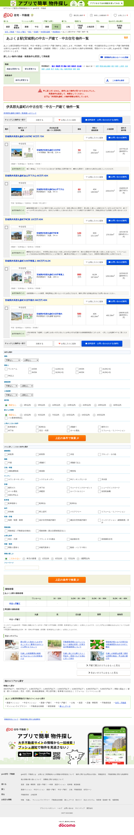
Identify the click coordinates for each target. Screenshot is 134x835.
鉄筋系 (11, 454)
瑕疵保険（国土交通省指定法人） (53, 531)
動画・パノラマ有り (78, 547)
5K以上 (11, 376)
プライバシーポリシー (48, 808)
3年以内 (27, 405)
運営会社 (89, 808)
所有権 (11, 512)
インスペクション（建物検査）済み (115, 521)
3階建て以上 (75, 463)
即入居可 (43, 512)
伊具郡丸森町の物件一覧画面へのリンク (20, 113)
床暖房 (42, 491)
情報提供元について (11, 719)
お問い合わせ (68, 808)
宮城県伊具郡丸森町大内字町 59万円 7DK (24, 136)
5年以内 (41, 405)
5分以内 (41, 415)
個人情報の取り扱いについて (31, 779)
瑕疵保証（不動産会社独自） (20, 531)
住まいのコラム (89, 800)
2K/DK (81, 369)
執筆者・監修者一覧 (103, 800)
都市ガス (105, 427)
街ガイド (79, 800)
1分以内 (27, 415)
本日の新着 (31, 558)
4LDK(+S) (107, 372)
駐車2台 (42, 427)
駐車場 (70, 784)
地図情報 (115, 800)
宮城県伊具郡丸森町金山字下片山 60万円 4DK (26, 176)
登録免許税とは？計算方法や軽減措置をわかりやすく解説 (117, 644)
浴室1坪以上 (13, 495)
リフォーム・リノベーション (113, 430)
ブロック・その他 (108, 454)
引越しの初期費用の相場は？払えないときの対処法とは (31, 655)
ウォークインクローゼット (81, 488)
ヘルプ (59, 808)
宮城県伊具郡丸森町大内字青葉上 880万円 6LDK (28, 261)
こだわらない (15, 558)
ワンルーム (12, 369)
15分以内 (86, 415)
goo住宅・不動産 (8, 774)
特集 (22, 800)
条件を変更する (21, 80)
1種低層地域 (13, 471)
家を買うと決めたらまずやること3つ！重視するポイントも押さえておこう (31, 644)
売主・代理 (43, 430)
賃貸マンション (60, 784)
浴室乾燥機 (106, 491)
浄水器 (104, 479)
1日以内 (45, 558)
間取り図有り (13, 547)
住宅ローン (87, 790)
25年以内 (102, 405)
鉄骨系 (42, 454)
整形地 (73, 471)
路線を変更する (13, 69)
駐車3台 (73, 503)
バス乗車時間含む (15, 418)
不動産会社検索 (57, 800)
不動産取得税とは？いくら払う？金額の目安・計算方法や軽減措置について (74, 644)
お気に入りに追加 (67, 120)
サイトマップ (80, 808)
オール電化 (74, 430)
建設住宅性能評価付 (78, 520)
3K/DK (34, 372)
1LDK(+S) (59, 369)
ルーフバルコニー (77, 491)
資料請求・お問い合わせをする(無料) (101, 120)
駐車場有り (12, 427)
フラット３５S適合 (47, 539)
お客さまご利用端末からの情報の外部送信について (56, 774)
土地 (70, 790)
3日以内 (58, 558)
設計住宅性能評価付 (47, 520)
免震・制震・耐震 (15, 520)
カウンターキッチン (16, 479)
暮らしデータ (65, 706)
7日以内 (71, 558)
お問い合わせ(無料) (118, 137)
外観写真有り (44, 547)
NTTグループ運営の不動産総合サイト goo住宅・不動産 (25, 8)
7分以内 (55, 415)
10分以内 (70, 415)
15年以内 (71, 405)
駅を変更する (30, 69)
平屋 (10, 463)
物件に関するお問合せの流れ (86, 774)
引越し (28, 800)
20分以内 (101, 415)
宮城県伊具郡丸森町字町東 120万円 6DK (24, 219)
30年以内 (117, 405)
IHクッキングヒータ (78, 479)
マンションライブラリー (41, 800)
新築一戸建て (51, 790)
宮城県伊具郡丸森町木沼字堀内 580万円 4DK (26, 300)
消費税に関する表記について (53, 779)
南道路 (42, 471)
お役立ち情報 (6, 800)
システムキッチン (46, 479)
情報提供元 (102, 774)
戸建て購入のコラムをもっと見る (104, 665)
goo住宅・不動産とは (28, 774)
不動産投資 (78, 790)
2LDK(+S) (107, 369)
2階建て (73, 427)
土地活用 (34, 795)
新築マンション (26, 790)
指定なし (13, 405)
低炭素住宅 (74, 539)
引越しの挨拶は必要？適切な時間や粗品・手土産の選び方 (117, 655)
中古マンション (39, 790)
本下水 (11, 430)
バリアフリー (75, 512)
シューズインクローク (110, 488)
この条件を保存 (118, 80)
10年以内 (56, 405)
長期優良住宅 (106, 539)
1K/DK (34, 369)
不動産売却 (25, 795)
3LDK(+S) (59, 372)
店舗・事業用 (30, 784)
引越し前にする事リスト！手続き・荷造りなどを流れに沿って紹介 (74, 655)
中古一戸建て (62, 790)
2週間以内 (85, 558)
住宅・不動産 (120, 703)
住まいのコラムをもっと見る (104, 673)
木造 (72, 454)
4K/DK (81, 372)
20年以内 (87, 405)
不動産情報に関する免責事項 (30, 719)
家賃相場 (77, 784)
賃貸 (22, 784)
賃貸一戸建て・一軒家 (45, 784)
